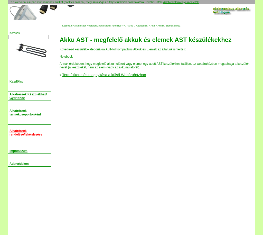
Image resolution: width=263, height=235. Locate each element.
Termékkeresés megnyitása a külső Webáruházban (104, 75)
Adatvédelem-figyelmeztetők (181, 2)
